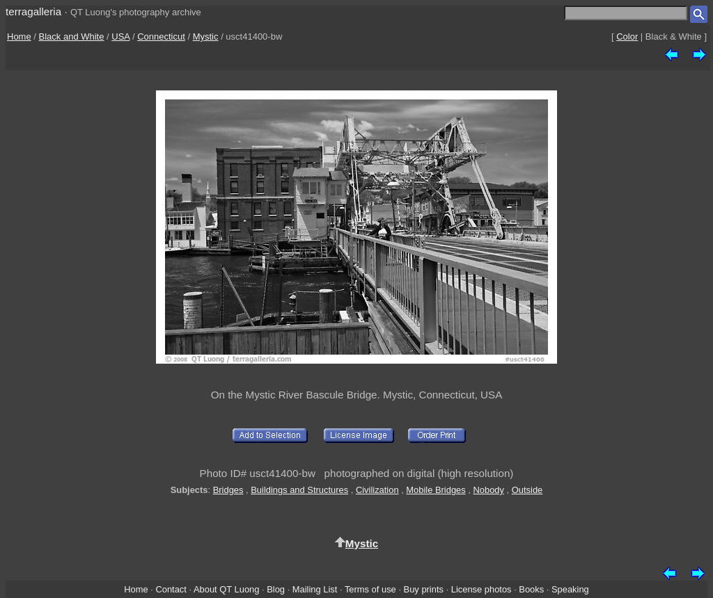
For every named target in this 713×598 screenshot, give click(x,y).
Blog (276, 589)
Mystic (206, 36)
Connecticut (161, 36)
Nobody (489, 490)
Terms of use (370, 589)
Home (19, 36)
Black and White (71, 36)
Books (531, 589)
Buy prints (424, 589)
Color (627, 36)
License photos (481, 589)
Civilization (377, 490)
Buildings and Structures (299, 490)
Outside (527, 490)
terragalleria (33, 11)
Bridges (228, 490)
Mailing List (315, 589)
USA (120, 36)
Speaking (570, 589)
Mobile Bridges (435, 490)
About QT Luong (226, 589)
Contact (170, 589)
